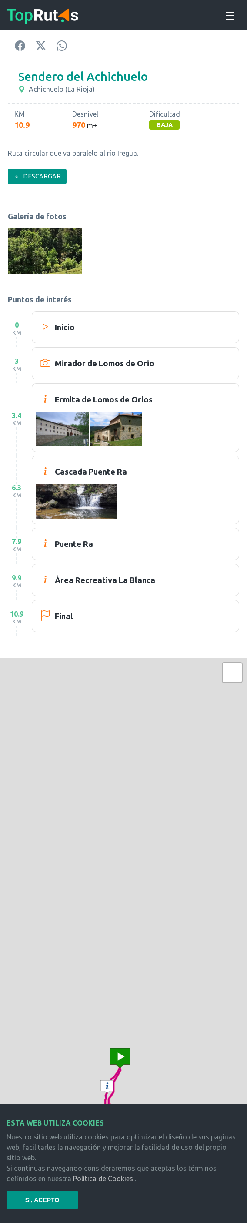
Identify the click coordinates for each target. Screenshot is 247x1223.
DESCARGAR (37, 176)
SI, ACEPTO (42, 1199)
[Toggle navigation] (229, 14)
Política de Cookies (103, 1179)
